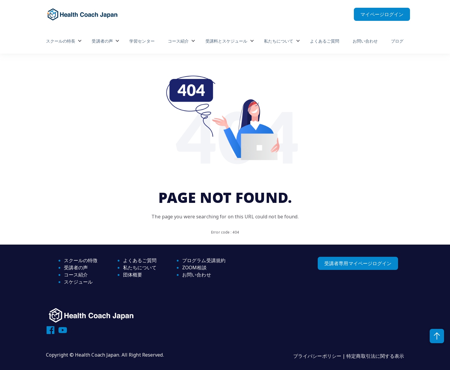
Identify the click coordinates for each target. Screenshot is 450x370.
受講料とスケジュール (226, 41)
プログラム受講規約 (203, 260)
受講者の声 (102, 41)
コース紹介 (178, 41)
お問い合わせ (365, 41)
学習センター (142, 41)
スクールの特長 (61, 41)
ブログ (397, 41)
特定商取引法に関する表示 (375, 356)
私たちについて (279, 41)
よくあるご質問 (325, 41)
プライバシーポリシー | (319, 356)
